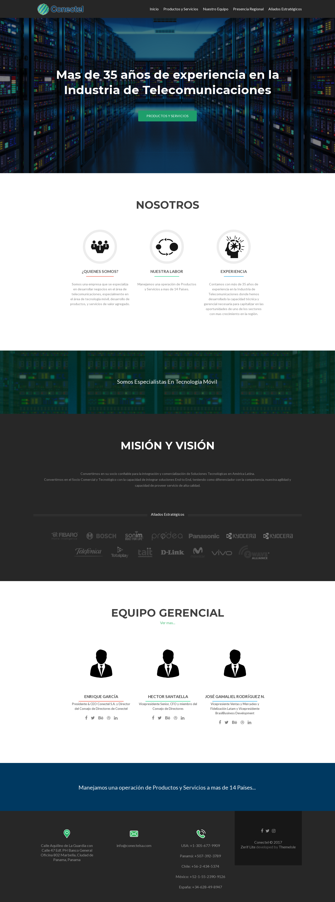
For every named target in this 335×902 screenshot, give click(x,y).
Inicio (154, 9)
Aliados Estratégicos (285, 9)
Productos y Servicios (180, 9)
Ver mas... (167, 622)
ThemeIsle (287, 847)
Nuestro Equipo (215, 9)
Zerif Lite (248, 847)
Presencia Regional (248, 9)
